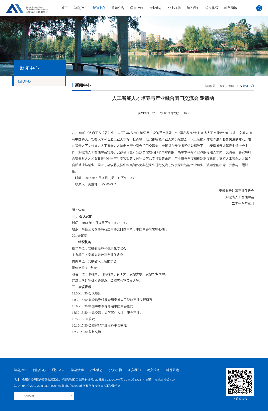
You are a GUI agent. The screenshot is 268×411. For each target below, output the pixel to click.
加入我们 (193, 8)
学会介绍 (80, 8)
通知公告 (117, 8)
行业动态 (155, 8)
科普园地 (230, 8)
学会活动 (136, 8)
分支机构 (174, 8)
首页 (64, 8)
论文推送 (212, 8)
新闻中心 (99, 8)
